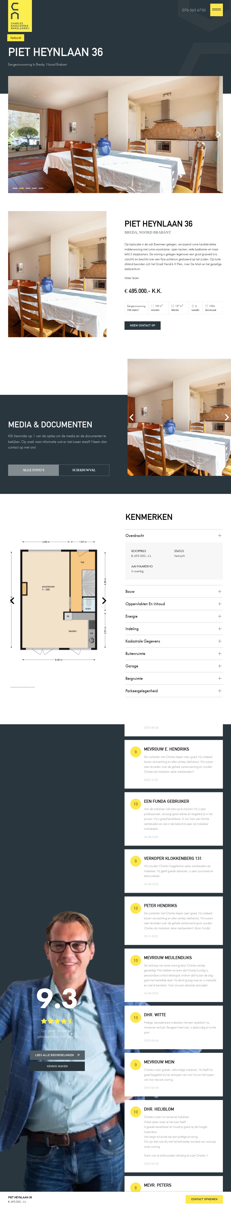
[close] (216, 9)
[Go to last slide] (12, 600)
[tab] (15, 188)
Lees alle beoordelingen (57, 1055)
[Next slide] (218, 134)
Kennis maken (57, 1066)
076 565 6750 (194, 10)
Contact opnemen (204, 1199)
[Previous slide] (12, 134)
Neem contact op (142, 325)
